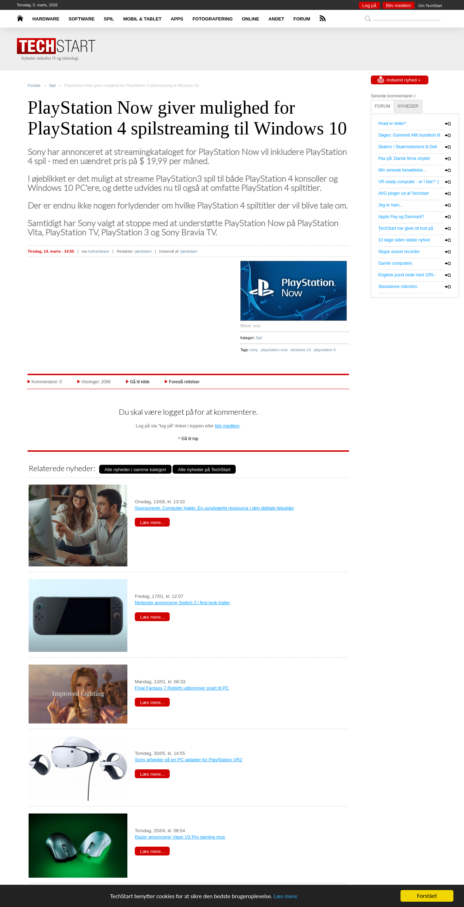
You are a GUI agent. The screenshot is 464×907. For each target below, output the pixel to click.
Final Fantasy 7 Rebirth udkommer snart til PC (182, 688)
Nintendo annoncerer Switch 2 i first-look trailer (182, 602)
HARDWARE (46, 19)
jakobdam (143, 251)
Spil (52, 85)
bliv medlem (227, 425)
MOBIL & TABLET (142, 19)
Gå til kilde (140, 381)
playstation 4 (325, 350)
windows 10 (301, 350)
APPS (177, 19)
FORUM (302, 19)
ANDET (276, 19)
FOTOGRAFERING (212, 19)
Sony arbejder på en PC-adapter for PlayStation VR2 (188, 759)
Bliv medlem (398, 5)
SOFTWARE (81, 19)
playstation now (274, 350)
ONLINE (250, 19)
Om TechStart (430, 6)
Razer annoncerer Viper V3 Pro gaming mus (180, 837)
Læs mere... (152, 522)
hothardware (98, 251)
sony (254, 350)
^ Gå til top (188, 438)
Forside (34, 85)
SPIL (109, 19)
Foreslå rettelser (184, 381)
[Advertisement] (406, 421)
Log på (369, 5)
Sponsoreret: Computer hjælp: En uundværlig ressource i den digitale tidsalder (214, 508)
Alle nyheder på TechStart (204, 469)
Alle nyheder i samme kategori (135, 469)
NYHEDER (408, 106)
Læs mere (285, 896)
